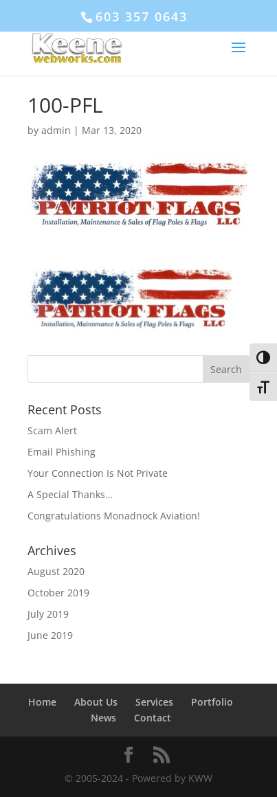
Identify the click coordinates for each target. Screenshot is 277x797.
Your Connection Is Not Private (97, 473)
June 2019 (50, 635)
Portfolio (212, 701)
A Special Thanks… (70, 494)
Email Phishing (61, 451)
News (103, 717)
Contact (152, 717)
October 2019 (58, 592)
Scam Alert (52, 430)
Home (42, 701)
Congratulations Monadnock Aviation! (113, 515)
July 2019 (48, 613)
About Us (96, 701)
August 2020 (56, 571)
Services (154, 701)
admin (56, 130)
